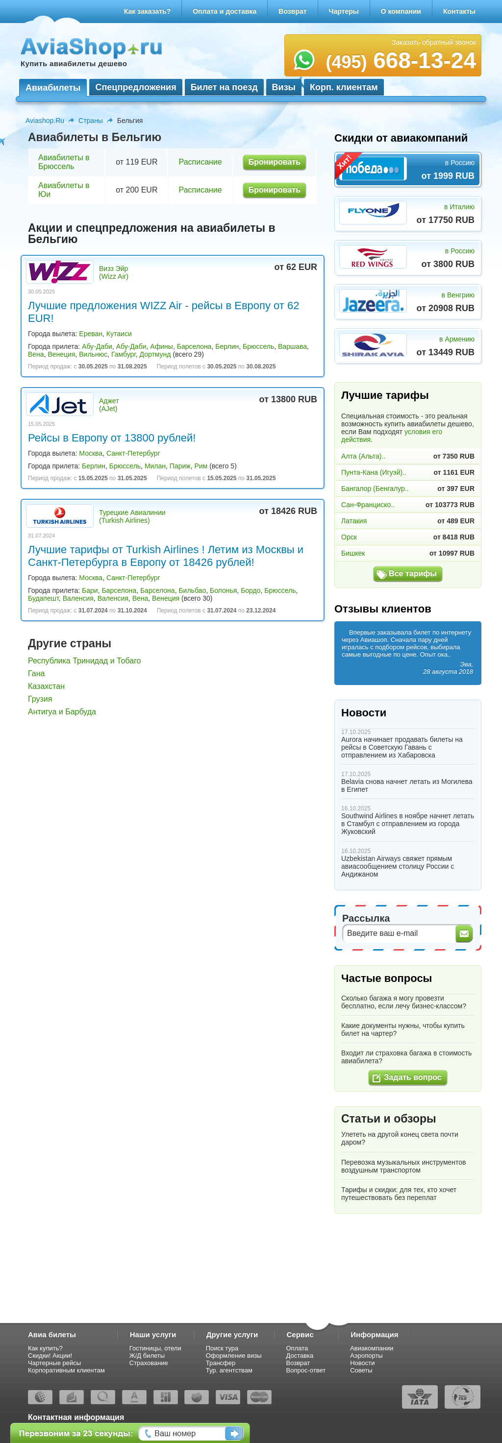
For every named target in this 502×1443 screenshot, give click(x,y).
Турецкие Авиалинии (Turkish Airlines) (132, 516)
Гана (36, 673)
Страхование (148, 1363)
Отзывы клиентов (382, 609)
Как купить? (45, 1348)
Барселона (194, 346)
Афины (161, 346)
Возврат (292, 11)
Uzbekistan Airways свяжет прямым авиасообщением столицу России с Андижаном (397, 866)
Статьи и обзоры (388, 1118)
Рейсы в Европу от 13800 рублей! (112, 438)
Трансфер (221, 1363)
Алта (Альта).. (363, 456)
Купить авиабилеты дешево (74, 63)
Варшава (292, 346)
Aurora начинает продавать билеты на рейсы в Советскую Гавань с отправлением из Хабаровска (402, 747)
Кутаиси (119, 334)
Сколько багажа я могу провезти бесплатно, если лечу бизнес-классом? (403, 1002)
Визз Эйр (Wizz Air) (113, 272)
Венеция (61, 354)
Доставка (300, 1355)
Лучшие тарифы (385, 395)
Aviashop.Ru (44, 120)
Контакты (459, 11)
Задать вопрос (412, 1077)
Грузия (40, 699)
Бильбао (192, 590)
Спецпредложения (135, 87)
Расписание (200, 162)
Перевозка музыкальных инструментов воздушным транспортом (403, 1166)
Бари (90, 590)
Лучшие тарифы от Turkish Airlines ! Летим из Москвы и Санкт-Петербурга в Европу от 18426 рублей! (165, 555)
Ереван (90, 334)
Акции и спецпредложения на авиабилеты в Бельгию (152, 233)
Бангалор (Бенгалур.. (375, 488)
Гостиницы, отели (155, 1348)
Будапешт (43, 598)
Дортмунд (155, 354)
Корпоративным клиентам (66, 1370)
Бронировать (275, 162)
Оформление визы (234, 1355)
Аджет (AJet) (109, 405)
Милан (155, 466)
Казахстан (46, 686)
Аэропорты (366, 1355)
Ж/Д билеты (147, 1355)
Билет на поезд (224, 87)
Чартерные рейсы (54, 1363)
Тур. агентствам (229, 1370)
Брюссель (258, 346)
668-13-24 (401, 60)
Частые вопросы (386, 978)
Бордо (250, 590)
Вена (36, 354)
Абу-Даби (97, 346)
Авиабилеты (52, 88)
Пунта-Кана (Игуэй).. (373, 472)
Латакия (354, 521)
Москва (90, 453)
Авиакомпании (371, 1348)
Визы (284, 87)
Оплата (297, 1348)
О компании (401, 11)
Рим (200, 466)
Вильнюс (93, 354)
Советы (361, 1370)
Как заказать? (147, 11)
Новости (363, 713)
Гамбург (123, 354)
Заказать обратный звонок (434, 42)
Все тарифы (413, 573)
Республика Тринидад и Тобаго (84, 661)
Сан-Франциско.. (368, 505)
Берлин (227, 346)
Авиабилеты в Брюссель (64, 162)
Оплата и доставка (224, 11)
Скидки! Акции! (50, 1355)
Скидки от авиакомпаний (401, 138)
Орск (349, 537)
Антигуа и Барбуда (62, 712)
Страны (90, 120)
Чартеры (344, 11)
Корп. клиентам (344, 87)
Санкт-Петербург (133, 453)
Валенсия (78, 598)
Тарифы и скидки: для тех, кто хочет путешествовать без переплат (398, 1193)
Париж (180, 466)
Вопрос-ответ (306, 1370)
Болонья (223, 590)
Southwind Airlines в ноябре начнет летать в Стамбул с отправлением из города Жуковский (407, 823)
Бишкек (353, 553)
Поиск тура (222, 1348)
